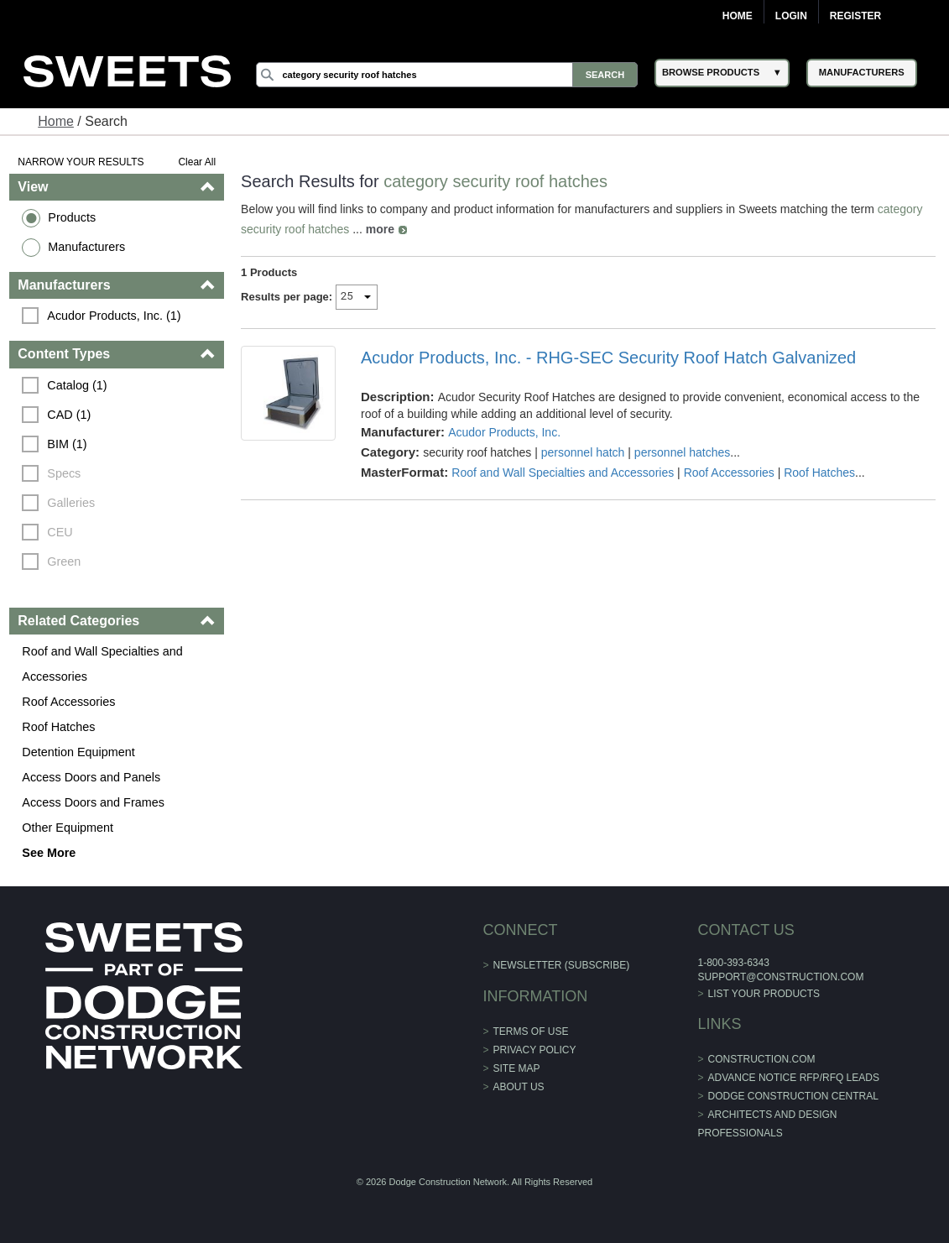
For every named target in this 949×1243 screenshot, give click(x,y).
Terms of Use (531, 1031)
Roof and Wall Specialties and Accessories (102, 664)
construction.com (762, 1059)
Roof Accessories (68, 701)
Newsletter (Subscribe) (561, 965)
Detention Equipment (78, 752)
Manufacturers (86, 246)
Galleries (71, 502)
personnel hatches (682, 452)
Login (791, 16)
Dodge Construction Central (793, 1096)
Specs (64, 473)
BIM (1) (66, 444)
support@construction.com (780, 977)
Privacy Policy (534, 1050)
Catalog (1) (77, 385)
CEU (59, 532)
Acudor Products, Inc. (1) (113, 315)
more (380, 229)
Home (737, 16)
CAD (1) (69, 414)
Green (64, 561)
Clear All (197, 162)
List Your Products (764, 994)
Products (72, 217)
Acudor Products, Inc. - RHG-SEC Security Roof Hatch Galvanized (608, 357)
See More (49, 852)
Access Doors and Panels (91, 777)
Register (855, 16)
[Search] (447, 74)
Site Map (516, 1068)
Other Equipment (67, 827)
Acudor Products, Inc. (504, 432)
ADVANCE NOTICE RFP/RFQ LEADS (793, 1078)
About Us (519, 1087)
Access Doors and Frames (93, 802)
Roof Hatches (58, 727)
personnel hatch (583, 452)
